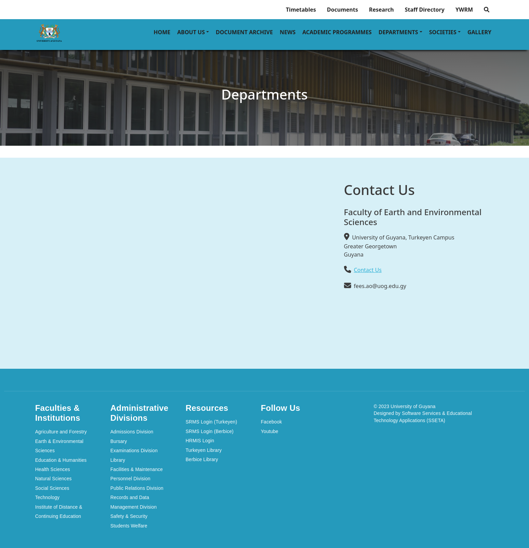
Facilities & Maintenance (136, 469)
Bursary (118, 441)
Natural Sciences (53, 478)
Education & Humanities (61, 460)
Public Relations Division (136, 488)
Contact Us (368, 270)
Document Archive (244, 32)
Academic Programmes (337, 32)
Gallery (479, 32)
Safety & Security (129, 516)
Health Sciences (52, 469)
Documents (342, 9)
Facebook (271, 422)
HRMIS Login (200, 440)
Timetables (301, 9)
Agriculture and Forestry (61, 431)
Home (162, 32)
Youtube (269, 431)
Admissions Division (132, 431)
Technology (47, 497)
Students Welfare (128, 526)
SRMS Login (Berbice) (210, 431)
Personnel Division (130, 478)
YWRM (464, 9)
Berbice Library (202, 459)
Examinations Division (134, 450)
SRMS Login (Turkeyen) (211, 422)
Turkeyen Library (204, 450)
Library (117, 460)
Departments (398, 32)
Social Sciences (52, 488)
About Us (191, 32)
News (287, 32)
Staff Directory (425, 9)
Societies (443, 32)
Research (381, 9)
